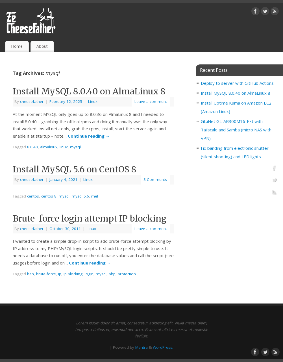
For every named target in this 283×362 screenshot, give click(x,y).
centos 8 (48, 196)
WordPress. (163, 347)
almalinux (48, 146)
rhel (94, 196)
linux (64, 146)
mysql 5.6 (80, 196)
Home (17, 46)
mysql (75, 146)
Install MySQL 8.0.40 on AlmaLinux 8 (89, 91)
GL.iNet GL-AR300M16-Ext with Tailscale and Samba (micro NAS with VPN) (236, 129)
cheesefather (31, 101)
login (89, 273)
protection (127, 273)
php (112, 273)
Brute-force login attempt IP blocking (89, 218)
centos (33, 196)
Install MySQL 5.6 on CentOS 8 (74, 169)
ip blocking (73, 273)
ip (59, 273)
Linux (92, 101)
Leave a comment (150, 101)
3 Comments (155, 179)
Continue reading (89, 136)
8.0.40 (32, 146)
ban (30, 273)
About (42, 46)
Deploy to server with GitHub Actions (237, 83)
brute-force (46, 273)
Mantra (141, 347)
